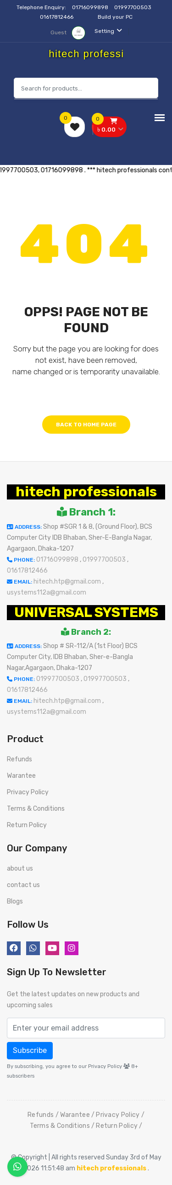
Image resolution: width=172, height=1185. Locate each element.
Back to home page (86, 424)
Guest (67, 32)
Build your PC (115, 17)
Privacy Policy (28, 792)
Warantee (21, 776)
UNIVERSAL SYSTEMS (86, 612)
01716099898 (91, 7)
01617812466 (57, 17)
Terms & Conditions (36, 809)
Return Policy (27, 825)
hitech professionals (86, 492)
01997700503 (133, 7)
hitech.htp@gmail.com (67, 581)
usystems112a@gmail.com (46, 592)
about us (20, 868)
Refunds (19, 759)
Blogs (15, 901)
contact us (23, 885)
